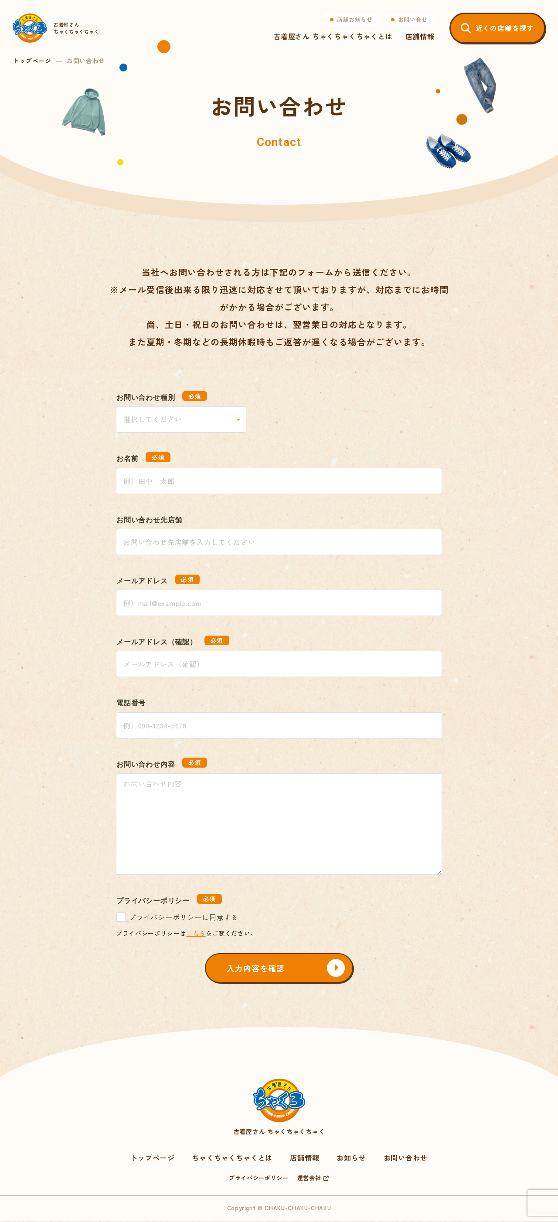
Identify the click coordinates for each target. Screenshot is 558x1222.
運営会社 (309, 1179)
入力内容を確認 (257, 968)
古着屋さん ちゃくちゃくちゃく (279, 1108)
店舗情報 (419, 36)
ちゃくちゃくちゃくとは (232, 1159)
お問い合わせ (406, 1159)
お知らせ (351, 1159)
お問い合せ (412, 20)
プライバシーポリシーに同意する (183, 917)
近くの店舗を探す (504, 28)
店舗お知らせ (354, 20)
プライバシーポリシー (259, 1179)
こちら (196, 933)
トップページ (32, 60)
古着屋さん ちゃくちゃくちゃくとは (332, 36)
